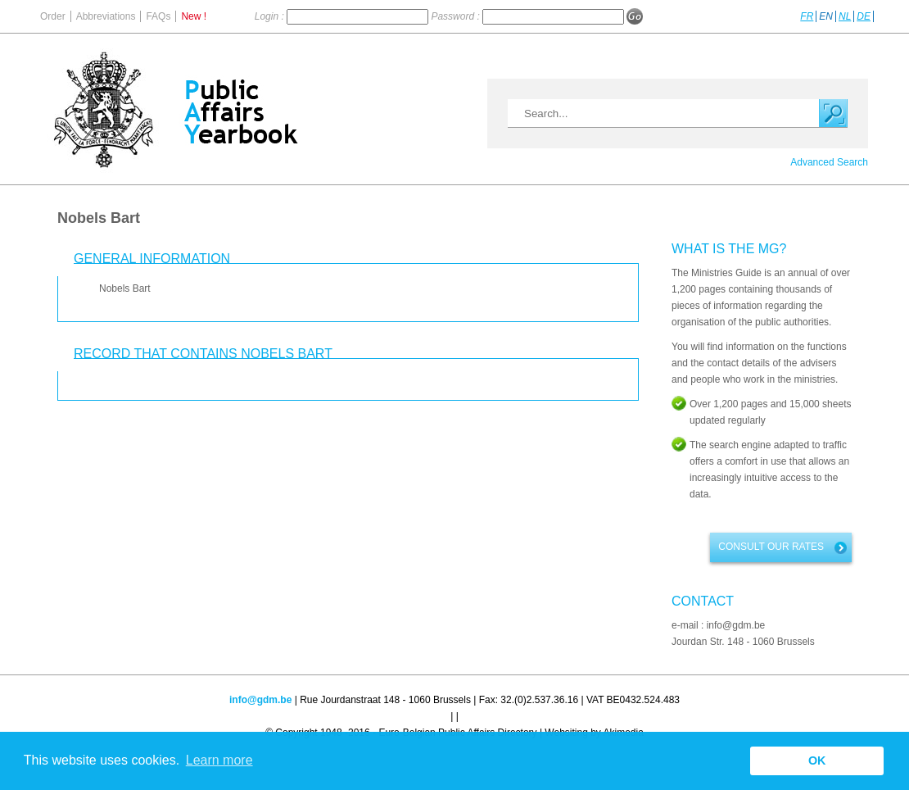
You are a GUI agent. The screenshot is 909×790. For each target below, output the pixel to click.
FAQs (158, 16)
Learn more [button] (219, 760)
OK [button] (817, 760)
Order (53, 16)
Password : (456, 16)
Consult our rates (771, 546)
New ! (193, 16)
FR (806, 16)
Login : (271, 16)
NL (845, 16)
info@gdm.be (260, 700)
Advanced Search (829, 162)
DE (864, 16)
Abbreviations (106, 16)
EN (826, 16)
